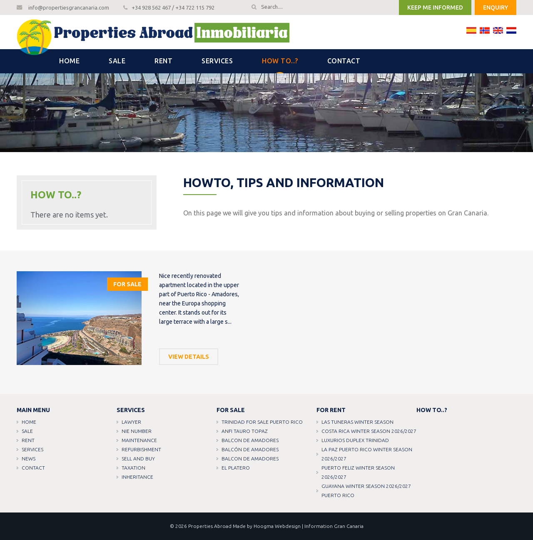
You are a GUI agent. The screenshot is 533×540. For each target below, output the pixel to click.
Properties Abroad (210, 526)
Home (69, 61)
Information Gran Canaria (334, 526)
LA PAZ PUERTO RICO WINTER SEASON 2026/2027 (366, 454)
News (28, 458)
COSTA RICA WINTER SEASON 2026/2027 (368, 431)
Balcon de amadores (250, 440)
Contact (344, 61)
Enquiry (495, 7)
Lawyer (131, 422)
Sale (117, 61)
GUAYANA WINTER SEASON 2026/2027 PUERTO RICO (366, 490)
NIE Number (137, 431)
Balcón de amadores (250, 449)
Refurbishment (141, 449)
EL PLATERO (236, 467)
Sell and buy (138, 458)
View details (188, 356)
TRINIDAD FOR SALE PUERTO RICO (262, 422)
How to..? (280, 61)
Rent (163, 61)
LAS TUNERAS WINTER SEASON (357, 422)
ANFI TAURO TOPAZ (245, 431)
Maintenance (139, 440)
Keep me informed (435, 7)
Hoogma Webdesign (277, 526)
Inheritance (137, 477)
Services (217, 61)
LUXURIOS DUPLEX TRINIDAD (355, 440)
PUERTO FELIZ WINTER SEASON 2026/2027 (358, 472)
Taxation (133, 467)
